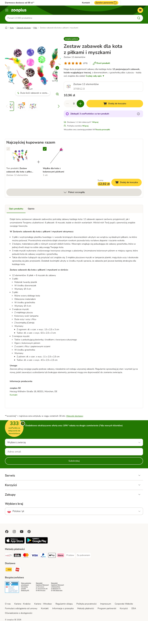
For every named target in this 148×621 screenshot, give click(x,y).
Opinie (31, 209)
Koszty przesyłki (103, 130)
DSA (133, 608)
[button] (71, 39)
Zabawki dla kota (24, 28)
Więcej (95, 122)
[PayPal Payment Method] (43, 556)
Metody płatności (85, 608)
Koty (12, 28)
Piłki (35, 28)
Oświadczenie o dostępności (18, 613)
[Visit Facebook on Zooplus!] (7, 532)
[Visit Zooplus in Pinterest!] (29, 532)
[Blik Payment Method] (17, 556)
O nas (8, 604)
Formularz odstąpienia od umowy (21, 608)
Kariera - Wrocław (43, 604)
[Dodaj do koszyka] (114, 104)
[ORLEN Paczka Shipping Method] (17, 570)
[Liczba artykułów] (73, 104)
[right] (57, 68)
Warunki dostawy (74, 416)
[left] (8, 68)
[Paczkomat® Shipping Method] (8, 570)
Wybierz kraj (14, 504)
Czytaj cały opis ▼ (95, 76)
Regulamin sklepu (64, 604)
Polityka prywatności (86, 604)
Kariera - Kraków (22, 604)
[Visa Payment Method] (34, 556)
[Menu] (7, 10)
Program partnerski (107, 608)
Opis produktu (16, 209)
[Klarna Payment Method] (60, 556)
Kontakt (86, 2)
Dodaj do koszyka (128, 183)
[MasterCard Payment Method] (26, 556)
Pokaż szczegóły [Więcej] (74, 193)
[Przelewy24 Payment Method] (8, 556)
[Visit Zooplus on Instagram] (14, 532)
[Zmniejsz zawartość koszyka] (67, 104)
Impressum (105, 604)
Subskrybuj (74, 461)
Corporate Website (124, 604)
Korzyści (124, 608)
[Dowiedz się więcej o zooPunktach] (138, 114)
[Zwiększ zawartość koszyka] (80, 104)
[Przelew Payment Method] (70, 555)
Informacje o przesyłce (63, 608)
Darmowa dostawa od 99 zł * (19, 2)
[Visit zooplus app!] (15, 543)
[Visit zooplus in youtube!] (22, 532)
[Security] (12, 588)
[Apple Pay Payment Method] (52, 556)
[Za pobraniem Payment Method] (83, 555)
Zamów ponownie (106, 3)
